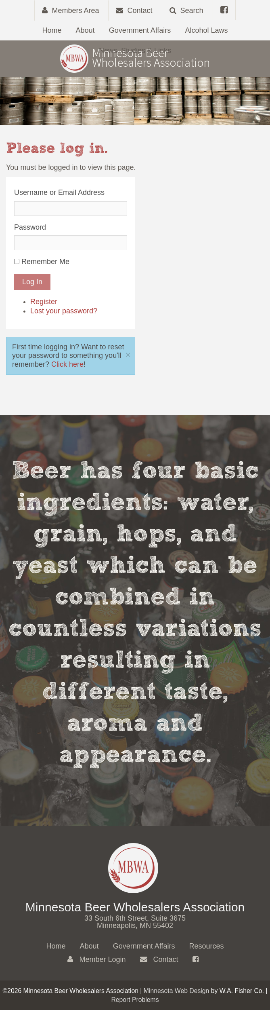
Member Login (96, 959)
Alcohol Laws (206, 30)
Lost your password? (63, 311)
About (85, 30)
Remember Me (45, 262)
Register (43, 302)
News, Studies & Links (135, 50)
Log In (32, 282)
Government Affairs (140, 30)
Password (30, 227)
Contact (159, 959)
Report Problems (135, 999)
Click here (67, 364)
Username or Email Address (59, 192)
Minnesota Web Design (176, 990)
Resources (206, 946)
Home (52, 30)
